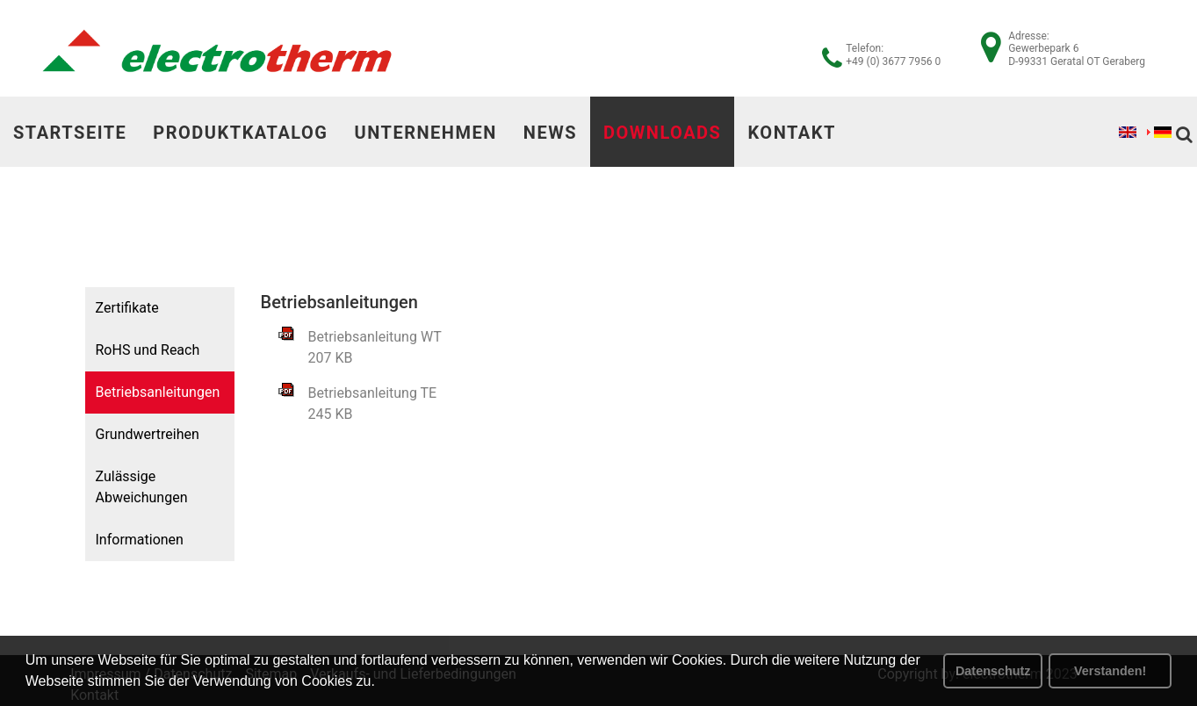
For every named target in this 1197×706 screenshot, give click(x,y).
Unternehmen (425, 132)
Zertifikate (126, 307)
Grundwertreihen (146, 434)
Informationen (139, 539)
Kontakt (791, 132)
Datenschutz (993, 671)
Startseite (69, 132)
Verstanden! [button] (1110, 671)
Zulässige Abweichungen (141, 487)
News (550, 132)
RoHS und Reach (147, 350)
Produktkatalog (240, 132)
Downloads (662, 132)
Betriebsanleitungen (157, 392)
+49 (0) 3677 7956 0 (893, 61)
